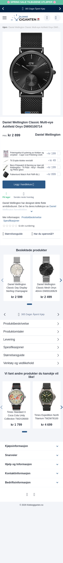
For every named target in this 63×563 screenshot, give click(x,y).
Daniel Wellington (47, 134)
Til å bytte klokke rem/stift (18, 160)
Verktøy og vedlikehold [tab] (18, 363)
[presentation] (3, 8)
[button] (27, 112)
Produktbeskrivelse (31, 217)
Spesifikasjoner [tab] (13, 347)
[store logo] (25, 17)
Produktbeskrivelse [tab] (16, 323)
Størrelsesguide (14, 233)
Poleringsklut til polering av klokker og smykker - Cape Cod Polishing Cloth (23, 153)
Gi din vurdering (26, 225)
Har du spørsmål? (44, 233)
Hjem (5, 27)
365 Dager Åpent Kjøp (33, 314)
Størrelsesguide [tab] (14, 355)
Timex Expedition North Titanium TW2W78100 (46, 417)
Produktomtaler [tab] (13, 331)
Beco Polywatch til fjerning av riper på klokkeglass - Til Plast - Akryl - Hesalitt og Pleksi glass (23, 167)
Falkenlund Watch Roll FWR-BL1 (21, 174)
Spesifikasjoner (11, 220)
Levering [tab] (9, 339)
